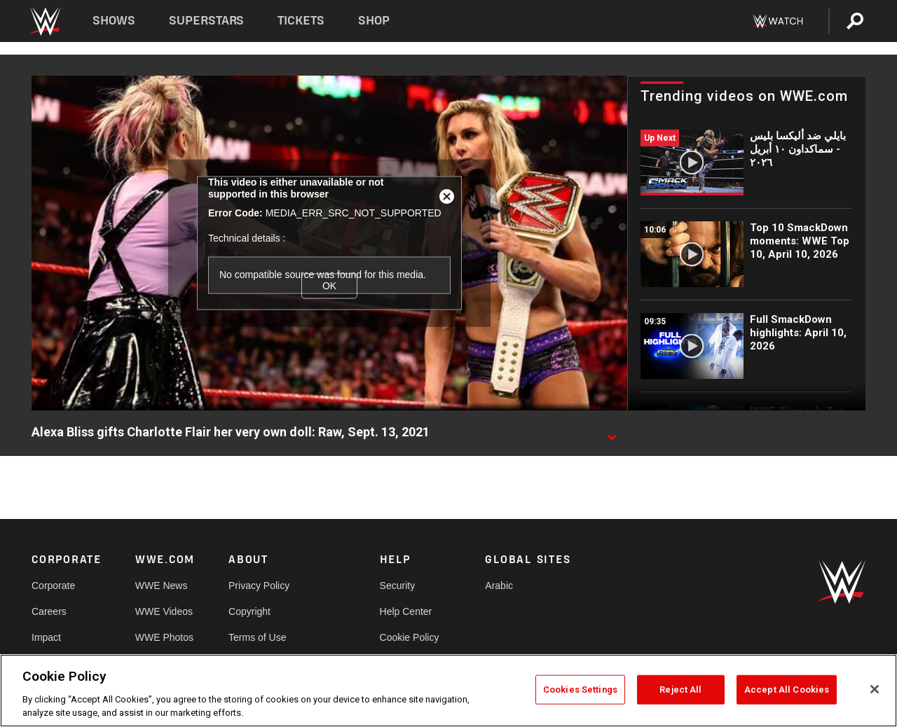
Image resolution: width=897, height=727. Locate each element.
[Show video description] (611, 432)
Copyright (249, 611)
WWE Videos (164, 611)
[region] (448, 690)
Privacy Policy (258, 585)
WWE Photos (164, 637)
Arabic (499, 585)
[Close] (874, 689)
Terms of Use (257, 637)
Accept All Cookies (786, 689)
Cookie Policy (409, 637)
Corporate (53, 585)
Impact (46, 637)
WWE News (161, 585)
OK (329, 285)
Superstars (207, 20)
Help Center (406, 611)
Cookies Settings (580, 689)
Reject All (680, 689)
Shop (374, 20)
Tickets (301, 20)
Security (398, 585)
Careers (49, 611)
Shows (114, 20)
